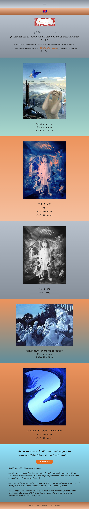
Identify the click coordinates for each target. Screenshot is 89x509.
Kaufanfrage (44, 462)
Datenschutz (42, 505)
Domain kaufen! (44, 22)
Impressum (55, 505)
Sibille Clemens (48, 48)
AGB (31, 505)
